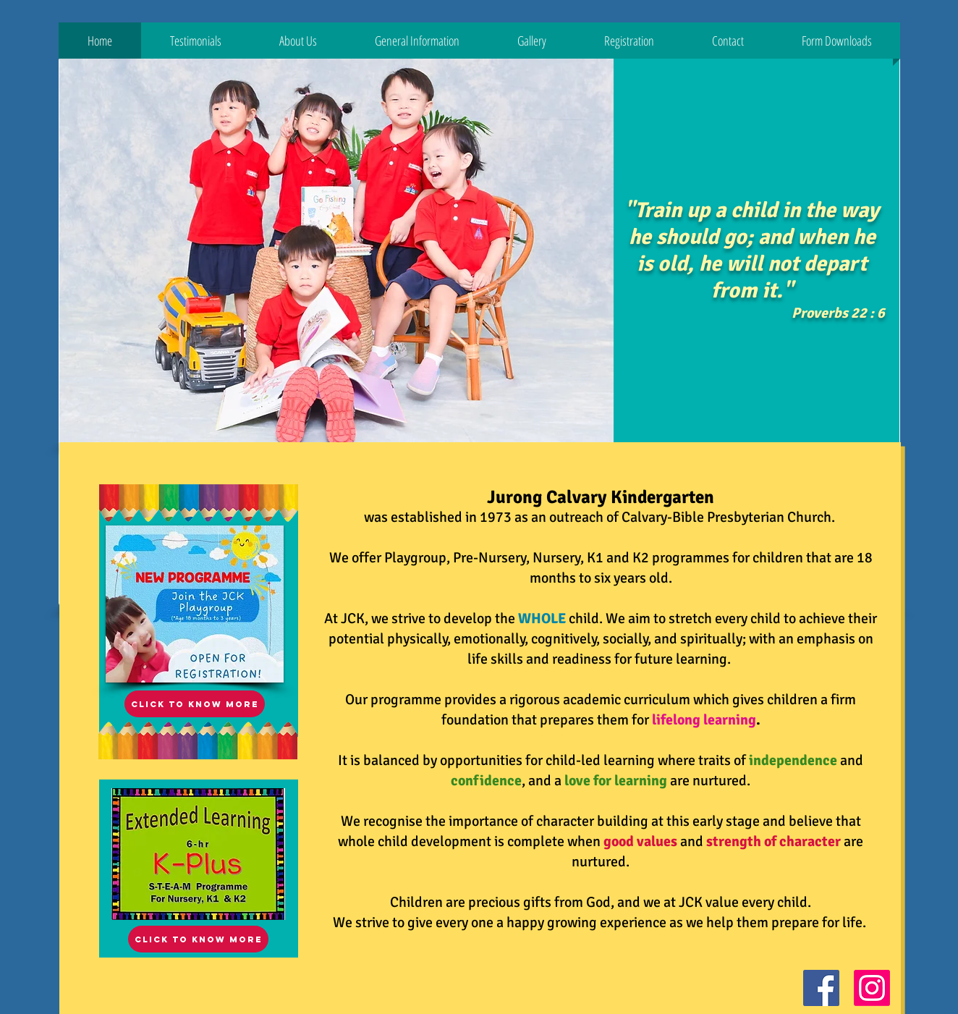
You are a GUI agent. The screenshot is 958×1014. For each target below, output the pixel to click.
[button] (195, 40)
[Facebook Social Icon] (821, 988)
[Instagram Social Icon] (872, 988)
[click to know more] (198, 939)
